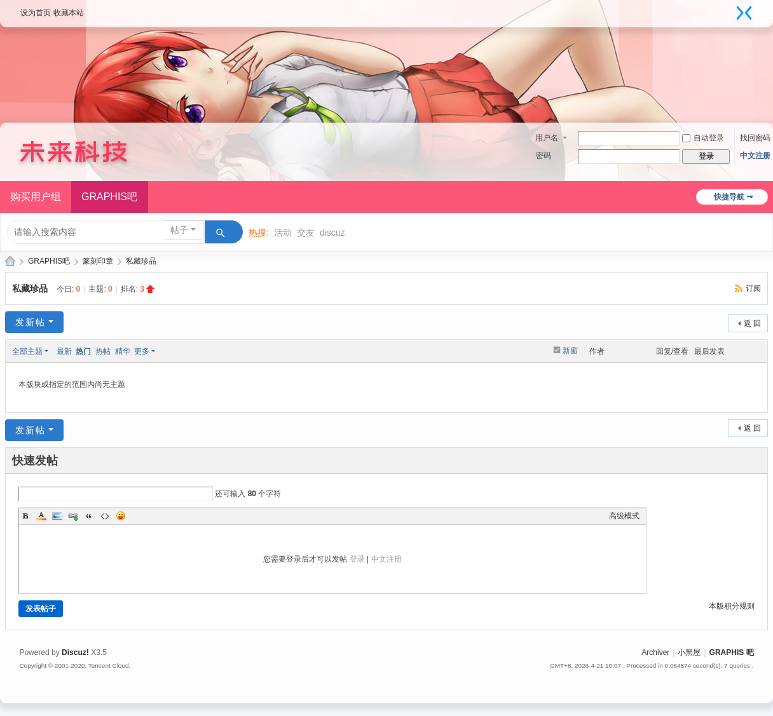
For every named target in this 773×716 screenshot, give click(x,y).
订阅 (753, 288)
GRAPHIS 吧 (731, 652)
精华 (122, 351)
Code (105, 516)
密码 (543, 155)
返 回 (752, 323)
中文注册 (755, 155)
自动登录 (703, 137)
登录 (357, 559)
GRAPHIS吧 (109, 196)
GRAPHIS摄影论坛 (10, 261)
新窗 (570, 350)
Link (73, 516)
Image (57, 516)
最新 (64, 351)
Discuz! (75, 652)
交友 (306, 232)
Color (41, 516)
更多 (141, 351)
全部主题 (27, 351)
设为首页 (35, 12)
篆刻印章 (98, 261)
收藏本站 (68, 12)
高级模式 (624, 515)
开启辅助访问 (728, 9)
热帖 (103, 351)
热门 (83, 351)
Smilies (120, 516)
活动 (283, 232)
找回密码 (755, 137)
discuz (332, 232)
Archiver (655, 652)
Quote (89, 516)
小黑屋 (689, 652)
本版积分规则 (732, 606)
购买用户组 (35, 196)
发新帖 (30, 322)
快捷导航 (729, 197)
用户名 (546, 137)
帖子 (179, 230)
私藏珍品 (141, 261)
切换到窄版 (744, 12)
